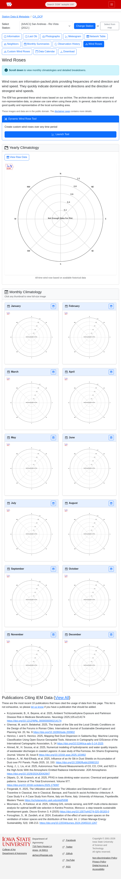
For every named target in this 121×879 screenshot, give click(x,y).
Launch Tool (60, 134)
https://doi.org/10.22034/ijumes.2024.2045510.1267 (68, 823)
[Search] (61, 4)
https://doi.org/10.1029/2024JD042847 (28, 773)
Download (67, 51)
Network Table (96, 36)
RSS (66, 867)
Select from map (109, 26)
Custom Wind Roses (17, 51)
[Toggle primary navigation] (112, 4)
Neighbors (11, 44)
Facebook (69, 840)
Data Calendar (45, 51)
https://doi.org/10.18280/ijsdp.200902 (54, 732)
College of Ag (8, 849)
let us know (37, 707)
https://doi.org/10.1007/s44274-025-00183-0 (84, 811)
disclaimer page (62, 111)
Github (67, 853)
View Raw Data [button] (17, 157)
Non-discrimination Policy (104, 858)
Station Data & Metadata (15, 16)
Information (12, 36)
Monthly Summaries (36, 44)
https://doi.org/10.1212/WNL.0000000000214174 (34, 720)
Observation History (67, 44)
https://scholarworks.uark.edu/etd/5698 (46, 800)
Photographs (51, 36)
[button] (53, 306)
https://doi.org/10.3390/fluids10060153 (77, 762)
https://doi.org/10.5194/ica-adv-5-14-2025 (80, 743)
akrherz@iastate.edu (42, 855)
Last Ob (31, 36)
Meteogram (73, 36)
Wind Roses (93, 44)
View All (62, 697)
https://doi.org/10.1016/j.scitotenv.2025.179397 (33, 785)
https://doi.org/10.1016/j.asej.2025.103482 (62, 755)
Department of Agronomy (14, 853)
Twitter (67, 847)
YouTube (68, 860)
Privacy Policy (99, 861)
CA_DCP (38, 16)
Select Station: (6, 26)
